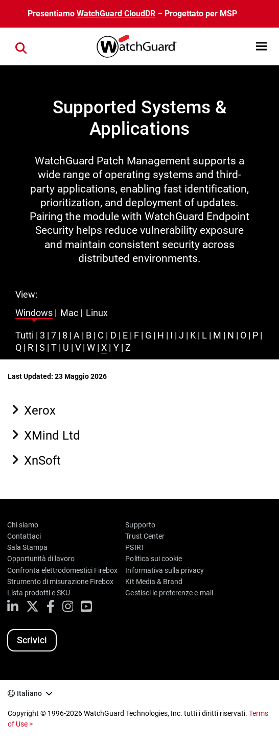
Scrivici (32, 640)
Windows (34, 312)
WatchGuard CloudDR (116, 13)
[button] (261, 46)
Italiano (29, 693)
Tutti (24, 335)
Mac (69, 312)
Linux (97, 312)
